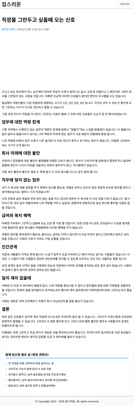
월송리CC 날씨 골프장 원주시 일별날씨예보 (31, 385)
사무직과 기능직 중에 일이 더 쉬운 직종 (29, 369)
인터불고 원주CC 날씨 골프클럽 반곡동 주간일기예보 (37, 374)
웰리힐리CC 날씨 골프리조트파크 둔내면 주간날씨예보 (37, 380)
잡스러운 (11, 4)
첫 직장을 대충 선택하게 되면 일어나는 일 (31, 363)
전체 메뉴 (125, 4)
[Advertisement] (67, 58)
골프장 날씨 (8, 29)
